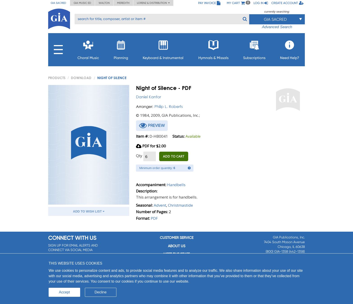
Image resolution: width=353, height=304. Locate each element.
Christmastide (180, 205)
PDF (154, 218)
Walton (104, 3)
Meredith (123, 3)
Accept (64, 292)
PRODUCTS (57, 78)
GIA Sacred (58, 3)
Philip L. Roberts (168, 106)
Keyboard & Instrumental (163, 48)
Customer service (176, 237)
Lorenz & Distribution (153, 3)
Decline (100, 292)
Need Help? (289, 48)
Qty (139, 155)
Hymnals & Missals (213, 48)
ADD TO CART (173, 156)
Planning (121, 48)
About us (176, 246)
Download (81, 78)
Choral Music (88, 48)
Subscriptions (254, 48)
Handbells (176, 184)
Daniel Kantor (148, 96)
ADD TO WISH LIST (88, 211)
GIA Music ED (82, 3)
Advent (160, 205)
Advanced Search (277, 27)
